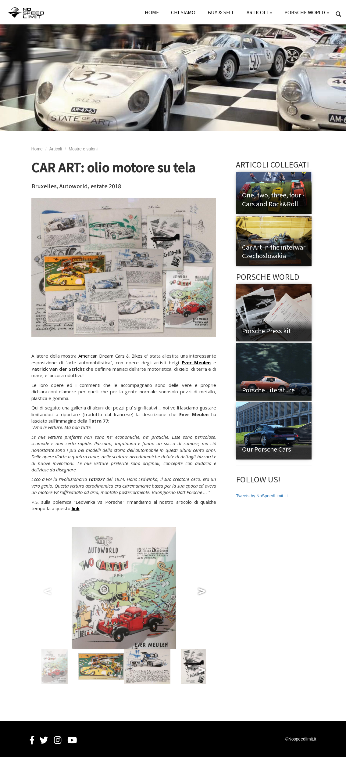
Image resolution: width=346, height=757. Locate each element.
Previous (47, 588)
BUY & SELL (221, 12)
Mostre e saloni (83, 148)
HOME (152, 12)
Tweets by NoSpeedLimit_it (262, 495)
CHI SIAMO (183, 12)
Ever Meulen (196, 362)
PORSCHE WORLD (306, 12)
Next (201, 588)
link (76, 508)
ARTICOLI (259, 12)
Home (37, 148)
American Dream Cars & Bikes (110, 356)
